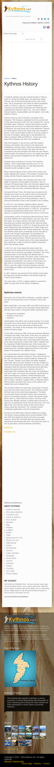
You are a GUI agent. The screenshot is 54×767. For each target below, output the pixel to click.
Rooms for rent (12, 540)
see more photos (9, 749)
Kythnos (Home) (13, 509)
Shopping (10, 556)
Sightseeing (11, 543)
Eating (8, 545)
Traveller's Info (12, 515)
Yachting (9, 568)
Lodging (9, 530)
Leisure (9, 561)
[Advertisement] (27, 61)
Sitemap (7, 761)
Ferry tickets (11, 520)
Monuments (11, 558)
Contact (46, 764)
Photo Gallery (12, 574)
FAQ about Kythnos (14, 512)
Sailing (9, 566)
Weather (9, 522)
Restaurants (11, 548)
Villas (8, 535)
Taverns (9, 550)
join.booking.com (9, 432)
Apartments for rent (14, 538)
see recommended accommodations (16, 596)
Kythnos (7, 78)
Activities (10, 563)
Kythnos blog (18, 761)
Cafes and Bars (12, 553)
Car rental (10, 571)
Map (8, 525)
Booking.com (8, 427)
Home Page (27, 764)
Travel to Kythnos (13, 517)
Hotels (8, 533)
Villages (9, 527)
